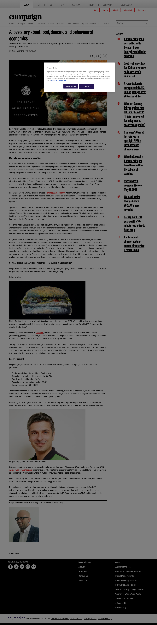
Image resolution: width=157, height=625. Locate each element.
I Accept (86, 86)
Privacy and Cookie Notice (58, 80)
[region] (79, 77)
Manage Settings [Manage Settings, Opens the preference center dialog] (71, 86)
